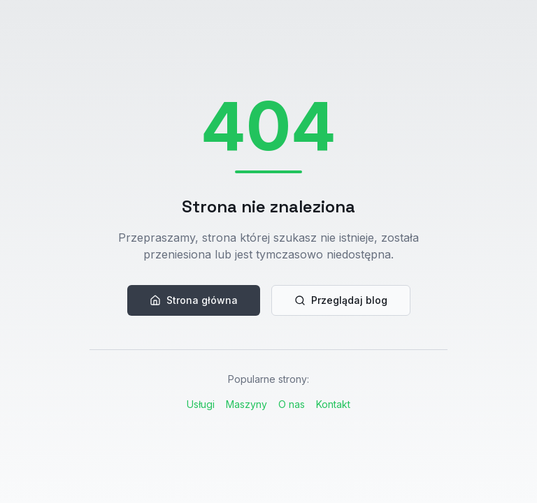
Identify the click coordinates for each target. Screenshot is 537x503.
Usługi (201, 404)
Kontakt (333, 404)
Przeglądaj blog (340, 300)
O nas (291, 404)
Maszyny (246, 404)
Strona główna (194, 300)
